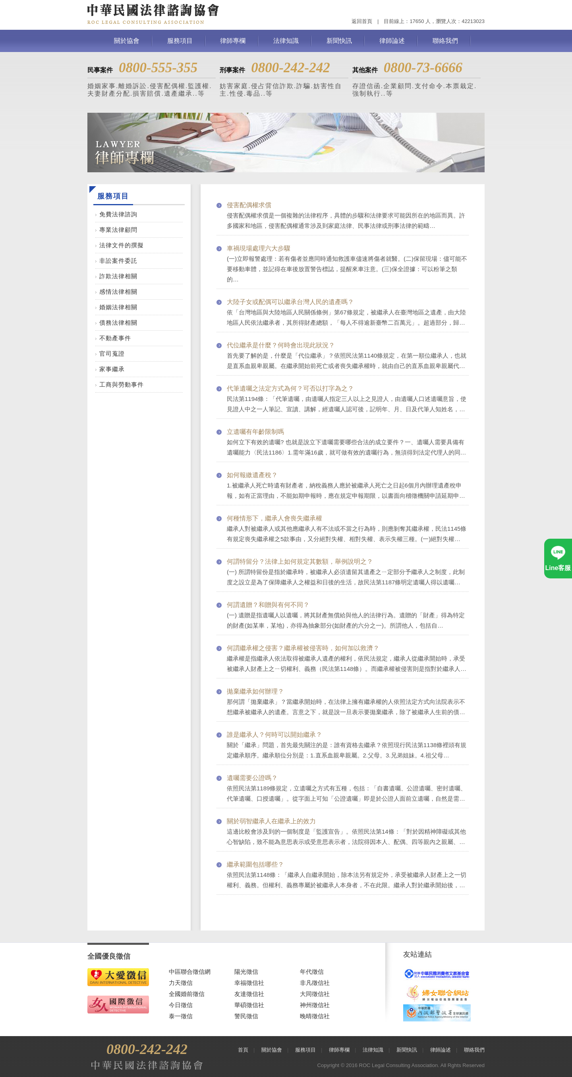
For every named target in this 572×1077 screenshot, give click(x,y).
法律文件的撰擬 (121, 245)
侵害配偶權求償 (249, 205)
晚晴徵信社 (315, 1016)
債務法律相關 (118, 322)
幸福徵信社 (249, 982)
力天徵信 (181, 982)
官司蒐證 (112, 353)
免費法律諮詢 (118, 214)
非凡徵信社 (315, 982)
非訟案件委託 (118, 260)
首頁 (243, 1050)
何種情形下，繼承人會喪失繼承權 (274, 518)
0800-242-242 (290, 67)
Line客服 (558, 568)
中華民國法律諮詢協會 (153, 14)
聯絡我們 (445, 40)
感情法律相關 (118, 291)
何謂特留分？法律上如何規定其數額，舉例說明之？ (300, 561)
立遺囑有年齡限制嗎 (255, 431)
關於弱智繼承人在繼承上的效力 (271, 821)
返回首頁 (362, 21)
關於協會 (126, 40)
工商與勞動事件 (121, 384)
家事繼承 (112, 369)
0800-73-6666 (423, 67)
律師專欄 (232, 40)
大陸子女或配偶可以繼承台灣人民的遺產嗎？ (290, 302)
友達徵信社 (249, 993)
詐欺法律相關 (118, 276)
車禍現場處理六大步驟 (258, 248)
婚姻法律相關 (118, 307)
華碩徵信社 (249, 1005)
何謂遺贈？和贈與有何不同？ (268, 604)
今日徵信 (181, 1005)
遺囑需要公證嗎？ (252, 778)
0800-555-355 (158, 67)
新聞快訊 (339, 40)
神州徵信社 (315, 1005)
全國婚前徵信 (187, 993)
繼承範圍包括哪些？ (255, 864)
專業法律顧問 (118, 229)
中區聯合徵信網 (190, 971)
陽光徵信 (246, 971)
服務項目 (180, 40)
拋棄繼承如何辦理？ (255, 691)
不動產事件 (115, 338)
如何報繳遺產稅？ (252, 475)
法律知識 (286, 40)
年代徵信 (312, 971)
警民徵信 (246, 1016)
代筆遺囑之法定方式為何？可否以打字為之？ (290, 388)
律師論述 (392, 40)
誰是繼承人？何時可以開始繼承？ (274, 734)
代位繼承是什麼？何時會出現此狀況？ (281, 345)
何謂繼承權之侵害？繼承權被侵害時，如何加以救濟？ (303, 648)
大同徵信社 (315, 993)
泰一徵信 (181, 1016)
